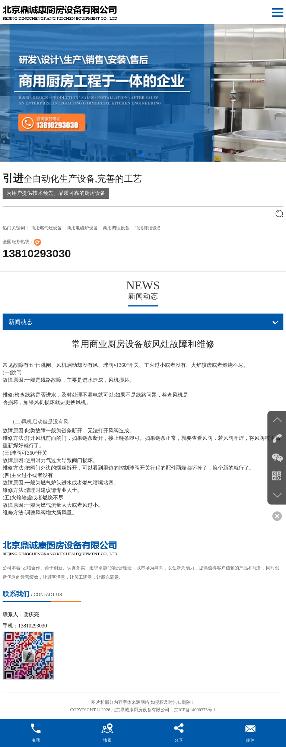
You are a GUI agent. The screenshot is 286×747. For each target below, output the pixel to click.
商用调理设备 (116, 228)
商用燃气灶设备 (46, 228)
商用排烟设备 (147, 228)
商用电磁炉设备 (82, 228)
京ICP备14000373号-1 (195, 709)
